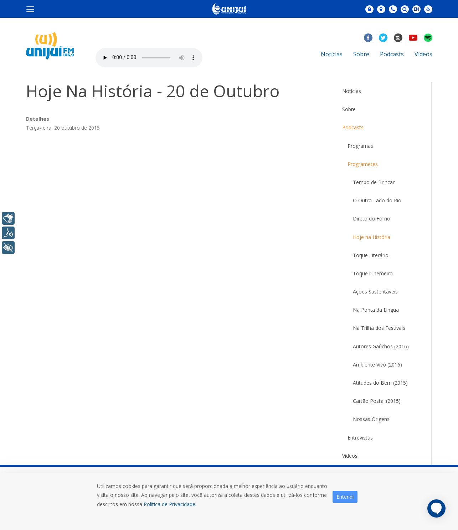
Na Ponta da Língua (376, 309)
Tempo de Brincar (374, 182)
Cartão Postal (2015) (377, 401)
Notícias (332, 54)
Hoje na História (371, 237)
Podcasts (392, 54)
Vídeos (423, 54)
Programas (360, 145)
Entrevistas (360, 437)
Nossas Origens (371, 419)
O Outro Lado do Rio (377, 200)
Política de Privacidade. (170, 504)
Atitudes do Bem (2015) (380, 382)
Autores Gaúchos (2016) (381, 346)
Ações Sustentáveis (375, 291)
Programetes (363, 164)
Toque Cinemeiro (373, 273)
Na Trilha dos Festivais (379, 327)
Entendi (345, 496)
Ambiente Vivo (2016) (377, 364)
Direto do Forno (371, 218)
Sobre (361, 54)
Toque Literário (370, 255)
